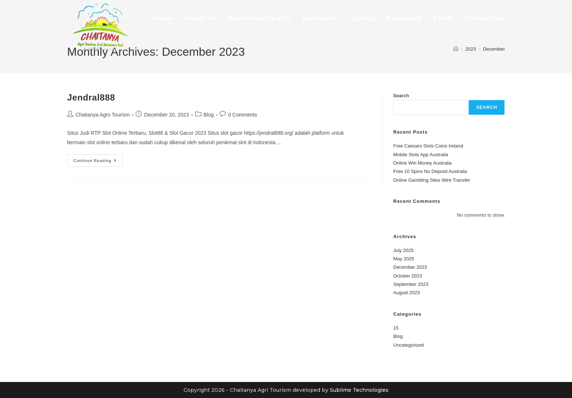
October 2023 (407, 276)
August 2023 (406, 292)
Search (401, 95)
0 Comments (242, 115)
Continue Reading (98, 158)
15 (395, 328)
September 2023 (410, 284)
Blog (209, 115)
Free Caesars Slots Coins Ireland (428, 146)
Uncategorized (408, 345)
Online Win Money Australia (422, 163)
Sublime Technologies (359, 390)
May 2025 (403, 258)
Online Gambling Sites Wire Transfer (431, 180)
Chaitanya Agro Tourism (103, 115)
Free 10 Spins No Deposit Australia (430, 171)
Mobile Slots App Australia (420, 154)
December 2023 (410, 267)
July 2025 (403, 250)
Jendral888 (91, 97)
